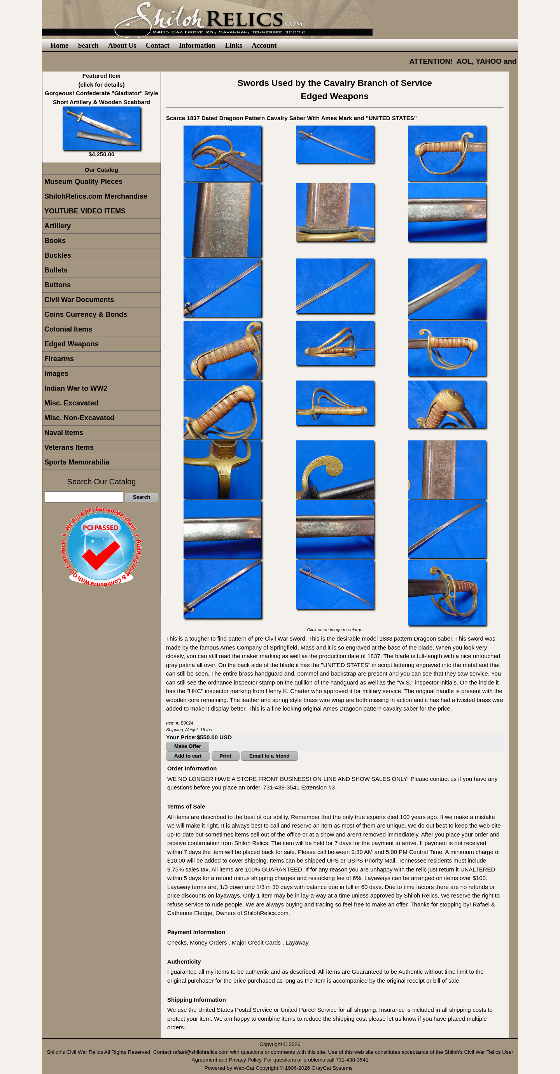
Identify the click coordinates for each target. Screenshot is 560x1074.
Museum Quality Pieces (83, 181)
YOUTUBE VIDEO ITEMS (85, 211)
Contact (158, 45)
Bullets (56, 270)
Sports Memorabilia (76, 462)
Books (55, 240)
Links (233, 45)
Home (59, 45)
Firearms (59, 359)
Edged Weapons (71, 344)
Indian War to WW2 (75, 388)
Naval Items (63, 433)
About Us (122, 45)
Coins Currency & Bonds (85, 314)
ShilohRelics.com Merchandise (95, 196)
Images (56, 373)
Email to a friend (269, 756)
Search (88, 45)
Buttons (57, 285)
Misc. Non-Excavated (79, 418)
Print (225, 756)
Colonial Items (68, 329)
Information (197, 45)
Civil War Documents (79, 300)
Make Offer (187, 746)
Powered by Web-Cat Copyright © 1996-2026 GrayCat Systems (280, 1068)
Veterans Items (69, 447)
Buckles (57, 255)
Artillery (57, 226)
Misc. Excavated (71, 403)
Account (264, 45)
